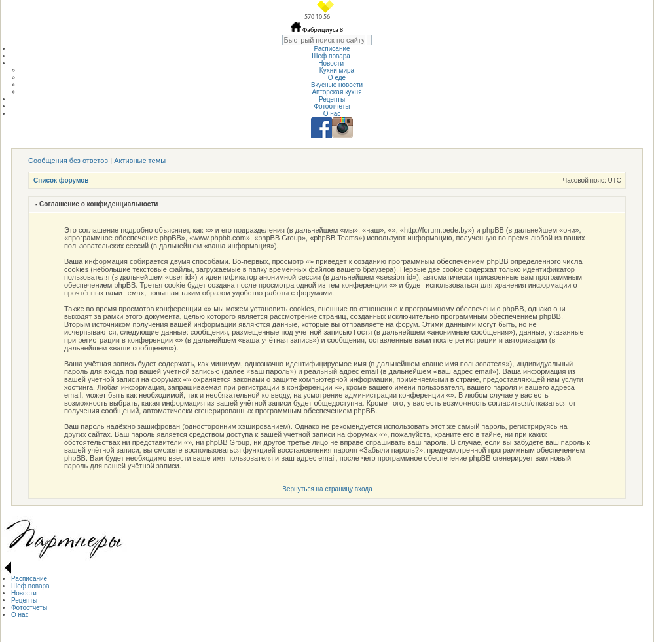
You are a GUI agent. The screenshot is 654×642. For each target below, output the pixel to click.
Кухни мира (336, 70)
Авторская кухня (336, 92)
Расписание (332, 48)
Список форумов (61, 180)
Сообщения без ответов (68, 160)
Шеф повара (332, 56)
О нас (332, 113)
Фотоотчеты (332, 106)
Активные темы (140, 160)
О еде (337, 77)
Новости (332, 63)
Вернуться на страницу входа (327, 489)
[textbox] (323, 40)
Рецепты (332, 99)
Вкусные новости (337, 84)
